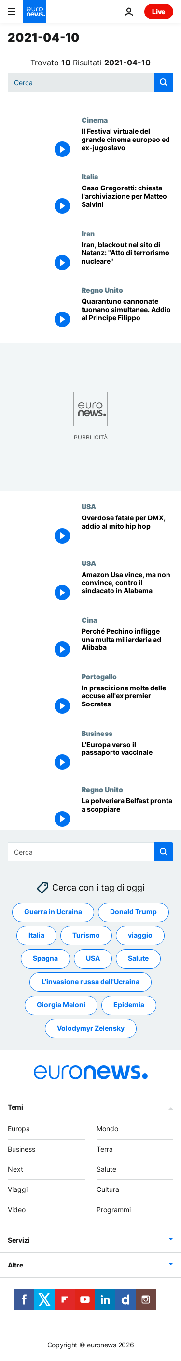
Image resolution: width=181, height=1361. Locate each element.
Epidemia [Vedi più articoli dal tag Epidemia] (128, 1005)
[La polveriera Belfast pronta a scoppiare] (127, 813)
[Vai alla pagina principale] (34, 11)
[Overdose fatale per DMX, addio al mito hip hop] (127, 531)
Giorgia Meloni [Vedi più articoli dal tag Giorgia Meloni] (61, 1005)
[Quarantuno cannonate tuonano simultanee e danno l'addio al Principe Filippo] (127, 314)
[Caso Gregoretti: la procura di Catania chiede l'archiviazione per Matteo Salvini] (127, 201)
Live (159, 11)
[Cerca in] (90, 82)
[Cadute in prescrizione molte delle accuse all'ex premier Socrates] (127, 701)
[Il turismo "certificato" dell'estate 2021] (127, 757)
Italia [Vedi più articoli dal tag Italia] (36, 935)
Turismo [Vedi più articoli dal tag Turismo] (86, 935)
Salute (106, 1169)
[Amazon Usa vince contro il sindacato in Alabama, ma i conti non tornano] (127, 587)
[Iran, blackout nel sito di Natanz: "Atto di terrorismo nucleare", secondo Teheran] (127, 257)
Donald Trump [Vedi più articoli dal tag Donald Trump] (133, 912)
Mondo (107, 1129)
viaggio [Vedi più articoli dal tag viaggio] (140, 935)
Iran (88, 233)
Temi (15, 1107)
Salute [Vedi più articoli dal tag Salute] (138, 958)
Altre (15, 1265)
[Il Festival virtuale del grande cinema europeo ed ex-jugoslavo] (127, 144)
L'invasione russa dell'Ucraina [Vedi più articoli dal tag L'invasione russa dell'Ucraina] (90, 982)
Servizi (18, 1240)
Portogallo (99, 676)
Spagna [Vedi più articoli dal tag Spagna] (45, 958)
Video (17, 1209)
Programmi (114, 1209)
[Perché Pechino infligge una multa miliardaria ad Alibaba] (127, 644)
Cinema (95, 120)
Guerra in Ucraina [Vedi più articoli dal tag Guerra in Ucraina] (53, 912)
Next (15, 1169)
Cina (89, 620)
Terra (105, 1149)
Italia (90, 176)
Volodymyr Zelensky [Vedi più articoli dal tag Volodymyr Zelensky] (91, 1028)
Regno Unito (102, 290)
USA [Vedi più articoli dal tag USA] (93, 958)
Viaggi (18, 1189)
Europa (19, 1129)
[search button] (163, 82)
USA (89, 506)
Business (97, 733)
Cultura (108, 1189)
